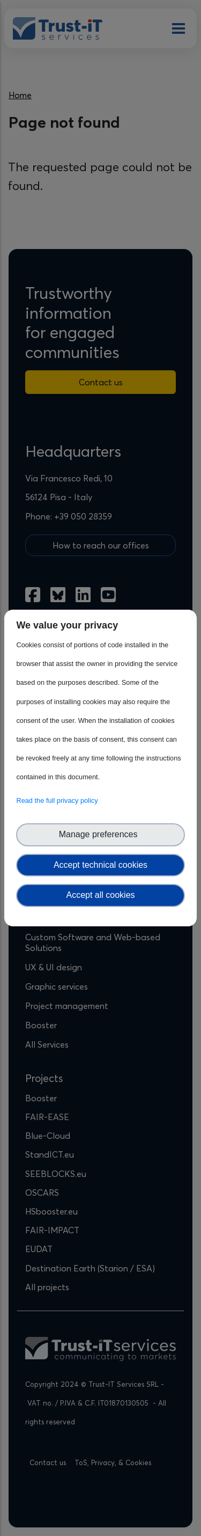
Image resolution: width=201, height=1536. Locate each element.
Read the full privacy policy (58, 800)
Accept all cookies (100, 894)
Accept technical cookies (100, 864)
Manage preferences (101, 834)
